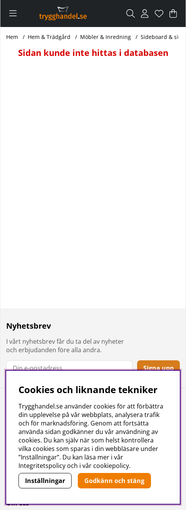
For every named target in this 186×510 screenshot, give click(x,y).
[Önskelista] (159, 13)
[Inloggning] (144, 13)
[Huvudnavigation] (13, 13)
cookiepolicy (111, 465)
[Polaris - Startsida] (63, 13)
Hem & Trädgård (49, 37)
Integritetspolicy (41, 465)
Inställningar (45, 480)
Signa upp (158, 368)
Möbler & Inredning (105, 37)
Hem (12, 37)
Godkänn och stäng (114, 480)
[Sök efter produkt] (130, 13)
